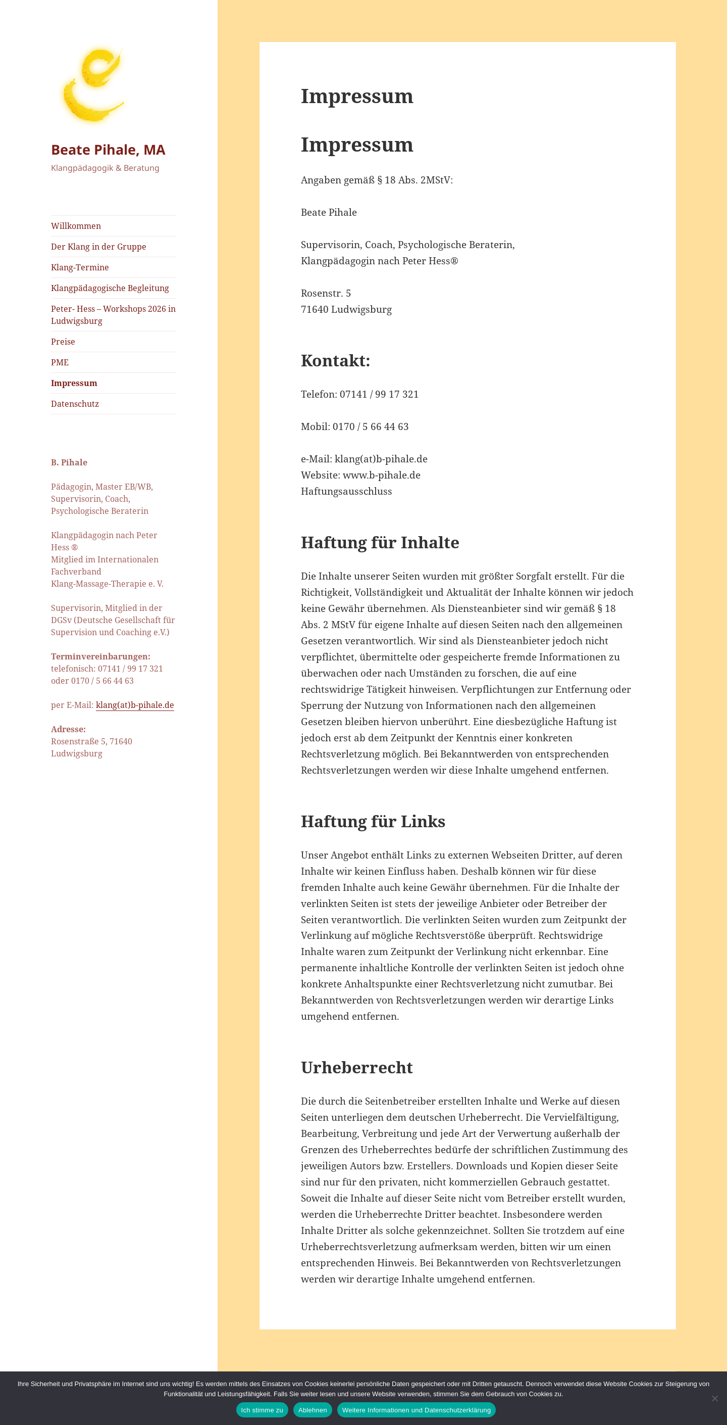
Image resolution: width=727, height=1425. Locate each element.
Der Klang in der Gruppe (98, 246)
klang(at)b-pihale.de (135, 704)
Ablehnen (312, 1410)
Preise (63, 341)
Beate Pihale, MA (108, 149)
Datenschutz (75, 403)
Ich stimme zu (262, 1410)
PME (60, 362)
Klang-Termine (80, 267)
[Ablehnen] (714, 1398)
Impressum (74, 383)
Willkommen (76, 225)
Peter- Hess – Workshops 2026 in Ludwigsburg (113, 314)
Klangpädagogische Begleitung (110, 288)
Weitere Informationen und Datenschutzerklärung (416, 1410)
